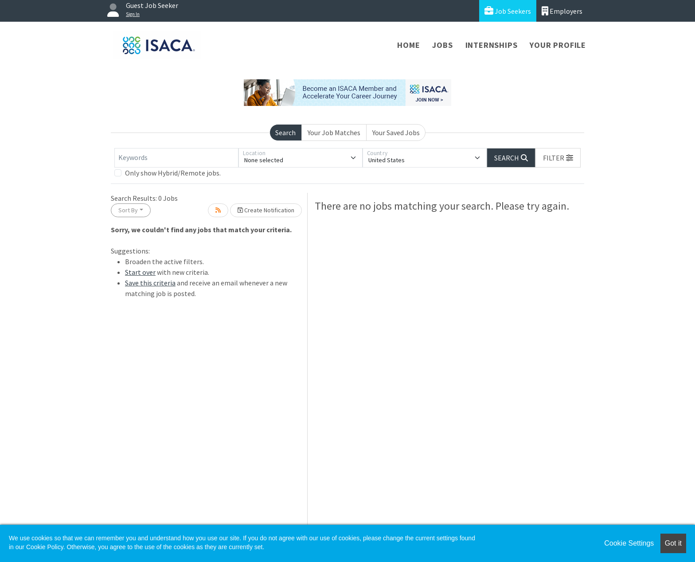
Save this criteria (150, 282)
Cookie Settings (629, 543)
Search (285, 132)
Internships (491, 45)
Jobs (442, 45)
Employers (562, 10)
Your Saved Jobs (396, 132)
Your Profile (558, 45)
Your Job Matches (334, 132)
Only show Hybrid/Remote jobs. (173, 172)
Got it (673, 543)
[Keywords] (176, 158)
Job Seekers (507, 10)
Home (408, 45)
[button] (558, 158)
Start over (140, 272)
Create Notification (266, 210)
